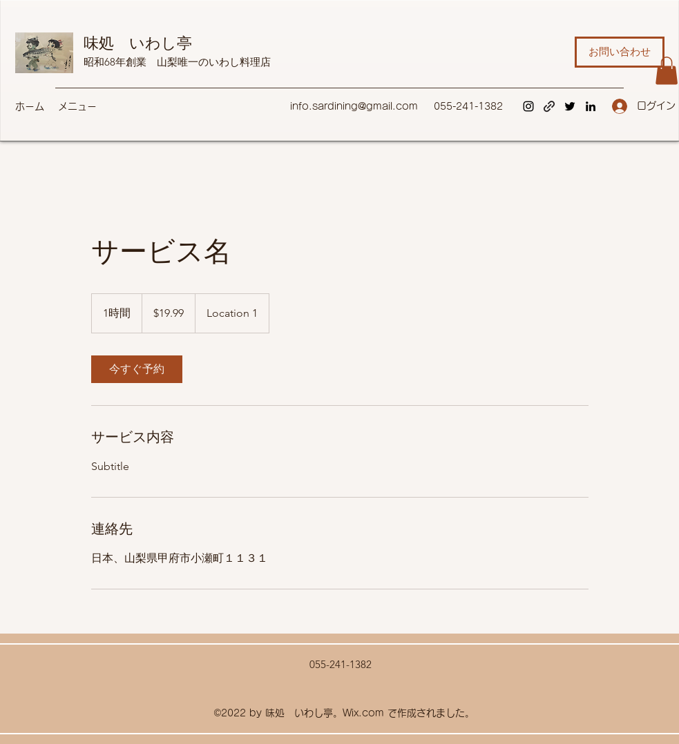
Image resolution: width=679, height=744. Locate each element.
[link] (136, 369)
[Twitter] (570, 106)
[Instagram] (528, 106)
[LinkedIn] (590, 106)
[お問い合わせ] (619, 52)
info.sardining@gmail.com (354, 106)
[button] (666, 71)
